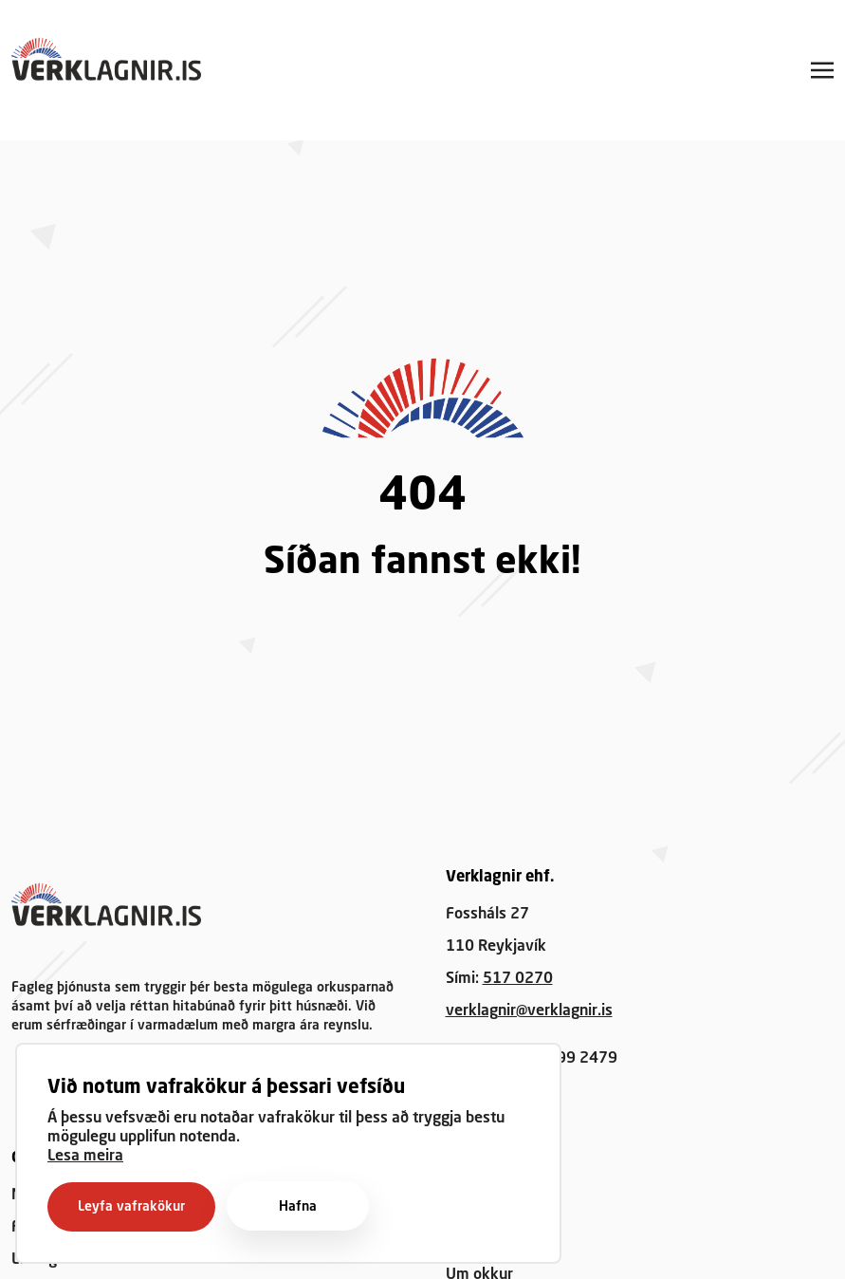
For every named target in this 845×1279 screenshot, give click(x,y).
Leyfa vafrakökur (131, 1207)
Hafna (298, 1207)
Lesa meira (85, 1156)
